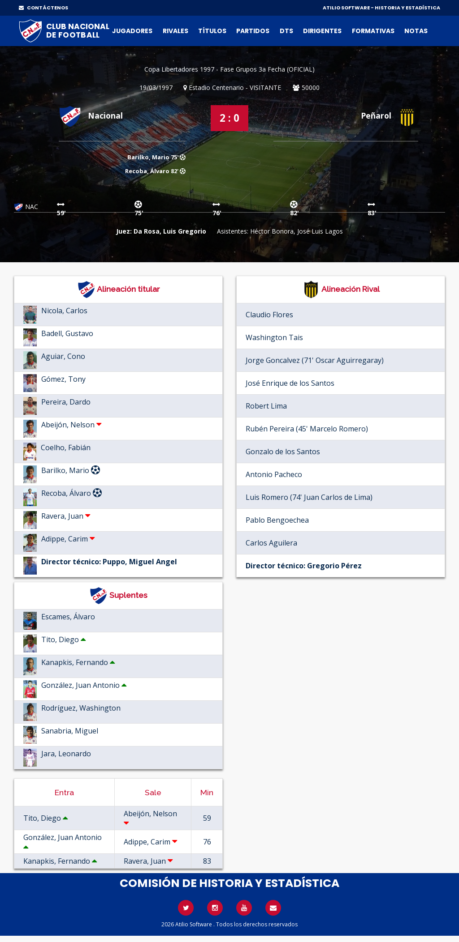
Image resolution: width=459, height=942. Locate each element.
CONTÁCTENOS (43, 7)
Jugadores (132, 30)
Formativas (373, 30)
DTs (286, 30)
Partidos (252, 30)
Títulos (212, 30)
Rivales (175, 30)
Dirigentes (322, 30)
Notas (416, 30)
